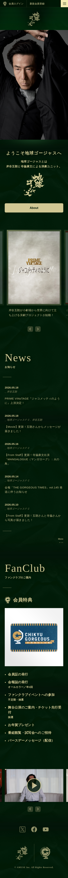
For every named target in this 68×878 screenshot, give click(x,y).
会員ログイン (16, 3)
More (60, 539)
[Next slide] (38, 329)
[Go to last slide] (30, 329)
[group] (34, 276)
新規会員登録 (37, 3)
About (34, 207)
